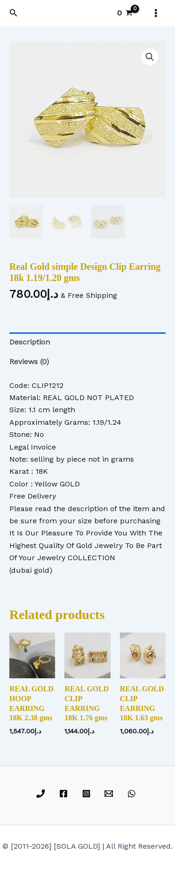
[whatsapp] (133, 793)
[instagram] (87, 793)
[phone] (42, 793)
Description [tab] (29, 342)
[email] (110, 793)
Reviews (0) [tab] (29, 361)
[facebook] (64, 793)
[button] (13, 13)
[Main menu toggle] (156, 13)
